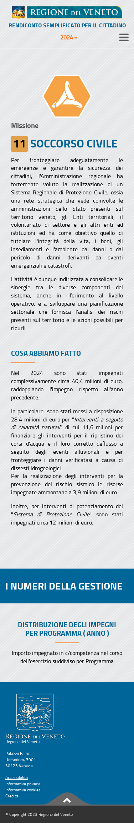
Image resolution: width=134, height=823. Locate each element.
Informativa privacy (22, 784)
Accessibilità (16, 777)
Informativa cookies (23, 790)
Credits (11, 796)
